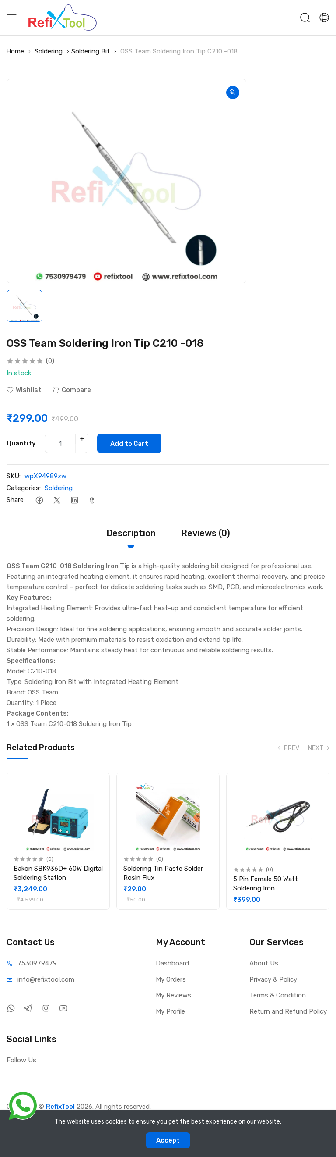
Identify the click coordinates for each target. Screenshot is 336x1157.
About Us (263, 963)
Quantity (21, 443)
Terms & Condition (277, 995)
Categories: (24, 488)
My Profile (170, 1011)
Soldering (49, 51)
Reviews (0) (205, 533)
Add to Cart (129, 444)
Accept (168, 1140)
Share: (16, 500)
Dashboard (172, 963)
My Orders (171, 979)
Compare (71, 390)
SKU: (14, 476)
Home (15, 51)
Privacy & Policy (273, 979)
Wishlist (24, 390)
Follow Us (21, 1060)
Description (131, 533)
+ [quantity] (82, 439)
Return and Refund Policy (288, 1011)
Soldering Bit (90, 51)
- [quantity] (82, 448)
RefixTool (60, 1107)
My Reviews (173, 995)
